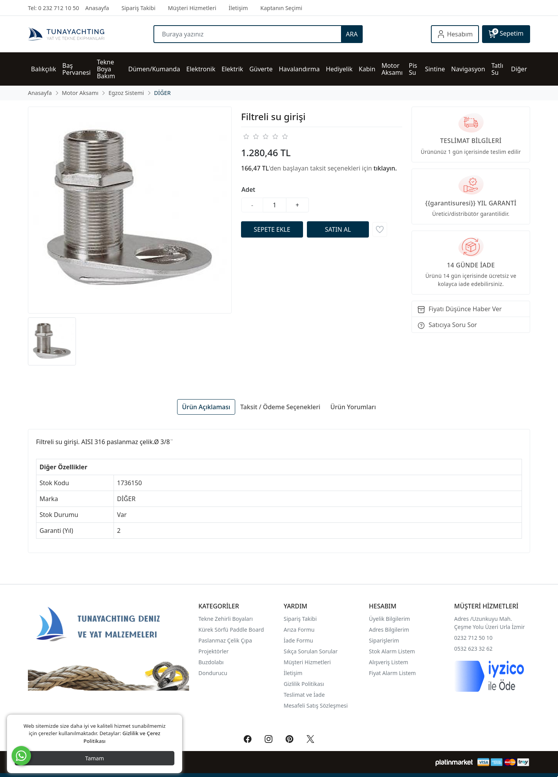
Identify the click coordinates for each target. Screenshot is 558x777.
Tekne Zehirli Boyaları (225, 618)
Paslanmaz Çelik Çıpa (225, 640)
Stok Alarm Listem (392, 651)
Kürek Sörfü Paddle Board (231, 629)
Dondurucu (212, 673)
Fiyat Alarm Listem (392, 673)
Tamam (94, 758)
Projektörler (213, 651)
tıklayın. (385, 168)
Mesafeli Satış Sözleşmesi (316, 705)
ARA (352, 34)
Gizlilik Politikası (305, 683)
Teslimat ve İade (304, 694)
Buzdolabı (211, 662)
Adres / (463, 618)
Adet (248, 189)
